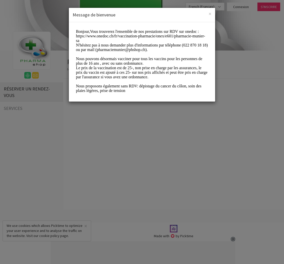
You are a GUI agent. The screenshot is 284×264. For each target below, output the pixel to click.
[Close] (210, 13)
